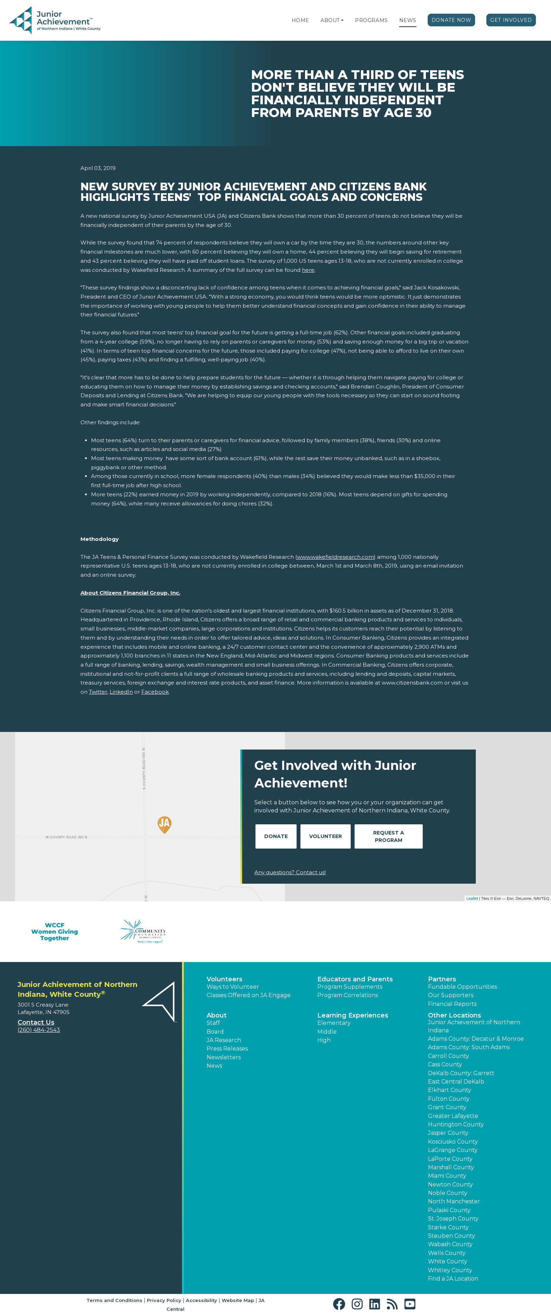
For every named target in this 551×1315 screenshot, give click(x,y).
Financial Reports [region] (452, 1004)
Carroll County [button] (448, 1056)
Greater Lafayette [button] (453, 1116)
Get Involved (511, 20)
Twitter (98, 691)
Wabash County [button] (450, 1244)
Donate (276, 836)
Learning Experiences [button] (352, 1015)
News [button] (214, 1065)
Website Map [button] (238, 1300)
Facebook (155, 691)
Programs (371, 20)
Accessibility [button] (201, 1300)
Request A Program (388, 836)
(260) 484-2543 (39, 1030)
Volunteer (325, 836)
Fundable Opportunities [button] (462, 986)
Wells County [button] (447, 1253)
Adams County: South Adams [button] (469, 1047)
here (308, 270)
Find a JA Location (453, 1278)
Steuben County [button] (451, 1235)
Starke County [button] (448, 1227)
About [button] (217, 1015)
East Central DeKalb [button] (456, 1081)
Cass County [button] (445, 1064)
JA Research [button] (224, 1040)
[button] (342, 20)
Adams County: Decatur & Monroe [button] (476, 1038)
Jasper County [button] (448, 1133)
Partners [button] (442, 979)
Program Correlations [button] (347, 995)
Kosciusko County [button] (453, 1141)
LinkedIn (121, 691)
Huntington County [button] (456, 1124)
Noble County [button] (447, 1193)
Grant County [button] (447, 1107)
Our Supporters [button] (450, 995)
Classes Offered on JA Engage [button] (249, 995)
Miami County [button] (447, 1175)
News (407, 20)
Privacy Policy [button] (164, 1300)
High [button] (324, 1040)
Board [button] (215, 1031)
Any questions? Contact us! (290, 872)
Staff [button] (213, 1023)
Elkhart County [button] (449, 1090)
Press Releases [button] (227, 1048)
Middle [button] (327, 1031)
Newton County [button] (450, 1184)
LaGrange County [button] (453, 1150)
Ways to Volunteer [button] (233, 986)
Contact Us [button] (36, 1022)
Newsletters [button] (224, 1057)
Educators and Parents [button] (355, 979)
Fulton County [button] (448, 1098)
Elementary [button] (334, 1023)
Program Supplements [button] (349, 986)
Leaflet (472, 898)
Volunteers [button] (224, 979)
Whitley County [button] (450, 1270)
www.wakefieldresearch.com (335, 557)
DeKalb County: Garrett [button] (461, 1073)
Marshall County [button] (451, 1167)
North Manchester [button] (454, 1201)
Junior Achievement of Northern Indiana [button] (474, 1026)
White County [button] (447, 1261)
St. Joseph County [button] (453, 1218)
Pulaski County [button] (449, 1210)
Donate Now (452, 20)
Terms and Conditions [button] (114, 1300)
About (330, 20)
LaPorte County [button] (450, 1159)
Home (300, 20)
